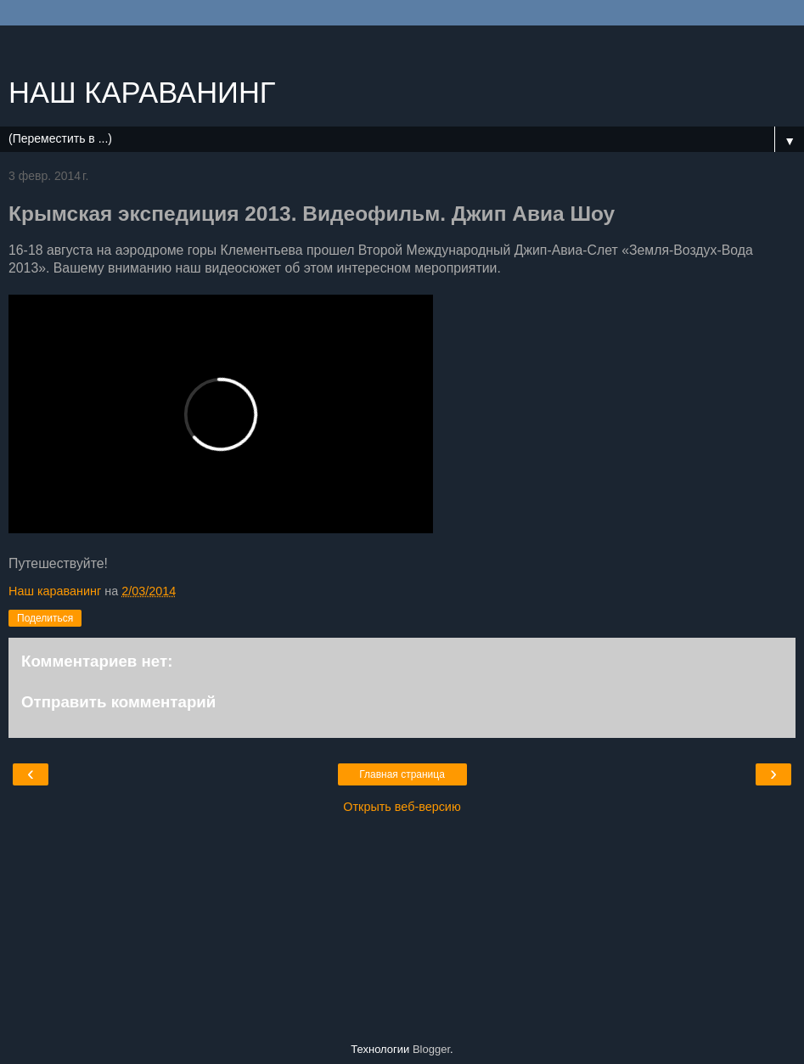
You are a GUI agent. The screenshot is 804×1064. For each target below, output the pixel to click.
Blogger (431, 1049)
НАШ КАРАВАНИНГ (142, 92)
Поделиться (45, 618)
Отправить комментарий (118, 702)
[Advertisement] (402, 46)
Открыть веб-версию (401, 806)
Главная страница (402, 774)
